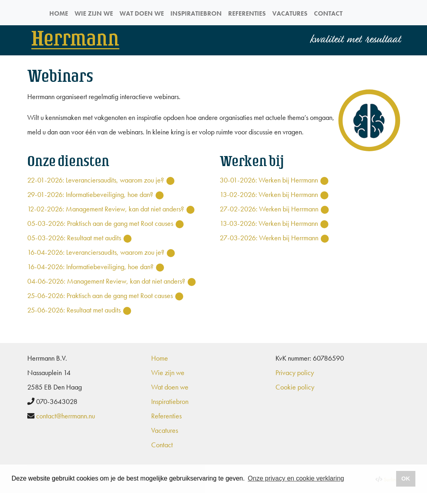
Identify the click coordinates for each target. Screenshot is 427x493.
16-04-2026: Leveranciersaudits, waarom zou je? (95, 252)
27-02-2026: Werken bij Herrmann (269, 208)
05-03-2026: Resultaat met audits (74, 237)
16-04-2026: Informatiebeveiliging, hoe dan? (90, 266)
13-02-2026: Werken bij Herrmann (269, 194)
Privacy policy (294, 372)
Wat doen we (141, 13)
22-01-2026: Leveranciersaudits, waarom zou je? (95, 180)
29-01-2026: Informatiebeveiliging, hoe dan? (90, 194)
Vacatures (290, 13)
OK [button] (405, 478)
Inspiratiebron (196, 13)
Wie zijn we (94, 13)
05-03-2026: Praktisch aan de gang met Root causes (100, 223)
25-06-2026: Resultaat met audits (74, 309)
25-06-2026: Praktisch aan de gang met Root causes (100, 295)
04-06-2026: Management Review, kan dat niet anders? (106, 281)
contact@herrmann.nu (65, 415)
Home (58, 13)
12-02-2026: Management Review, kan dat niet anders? (105, 208)
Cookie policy (294, 387)
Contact (328, 13)
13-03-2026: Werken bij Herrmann (269, 223)
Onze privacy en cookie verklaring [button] (296, 478)
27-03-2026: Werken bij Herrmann (269, 237)
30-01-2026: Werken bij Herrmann (269, 180)
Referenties (247, 13)
